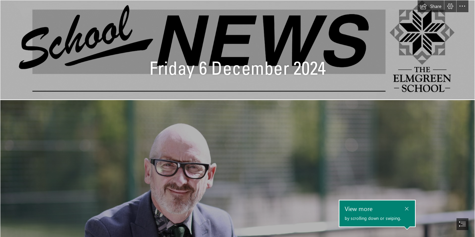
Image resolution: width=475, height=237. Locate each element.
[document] (237, 118)
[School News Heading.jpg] (237, 50)
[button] (431, 6)
